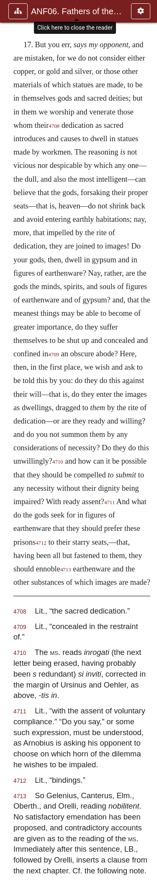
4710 (57, 462)
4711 (109, 502)
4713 (65, 570)
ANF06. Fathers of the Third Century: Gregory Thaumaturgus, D (77, 11)
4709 (53, 355)
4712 (41, 543)
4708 (54, 126)
